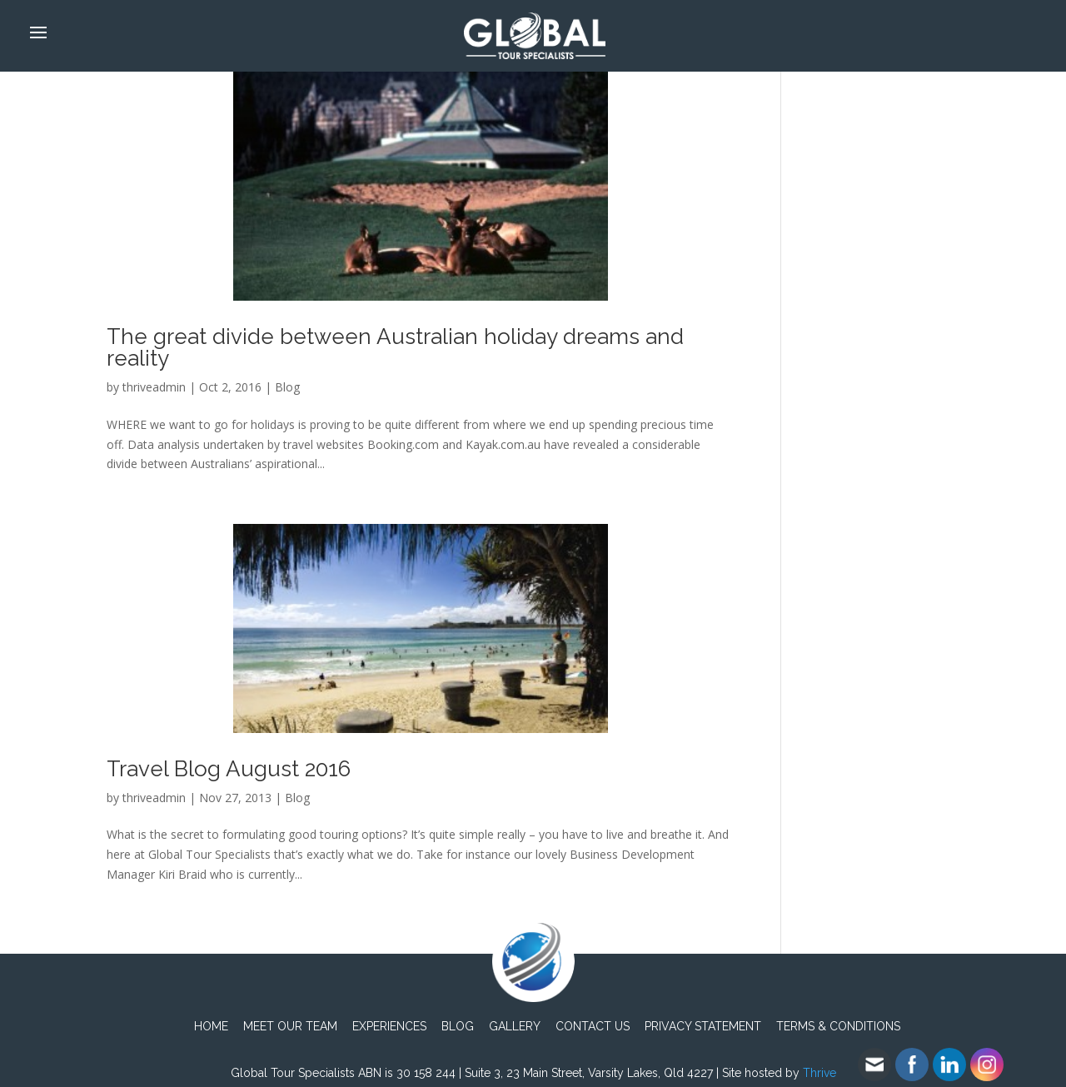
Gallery (514, 1026)
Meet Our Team (290, 1026)
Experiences (389, 1026)
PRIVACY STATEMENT (703, 1026)
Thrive (819, 1073)
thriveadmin (154, 387)
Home (211, 1026)
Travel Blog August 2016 (229, 768)
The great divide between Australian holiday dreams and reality (395, 347)
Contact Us (592, 1026)
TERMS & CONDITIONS (838, 1026)
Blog (287, 387)
